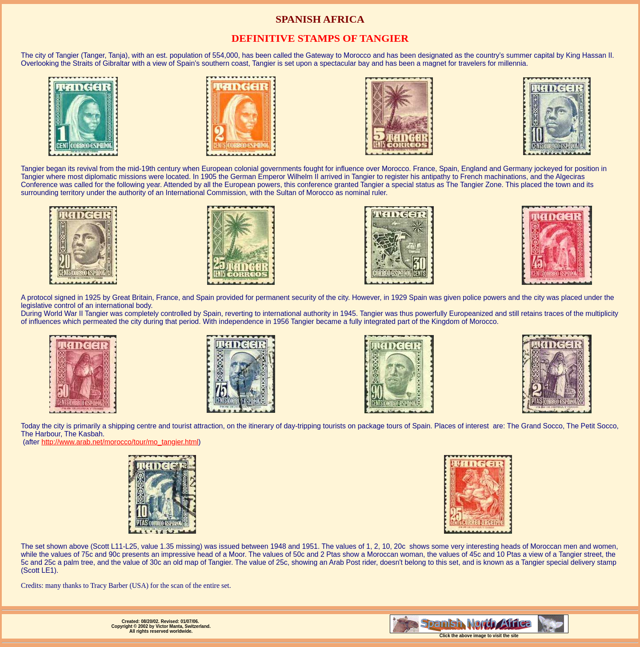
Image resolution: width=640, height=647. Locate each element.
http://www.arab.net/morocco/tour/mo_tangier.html (119, 442)
